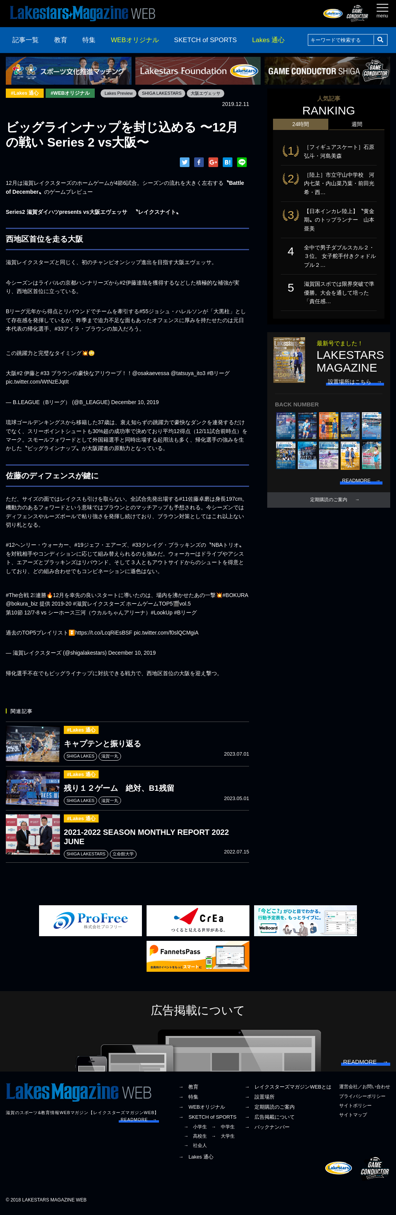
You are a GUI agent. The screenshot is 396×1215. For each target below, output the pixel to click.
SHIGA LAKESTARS (169, 93)
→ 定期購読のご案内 (269, 1110)
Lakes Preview (124, 93)
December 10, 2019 (135, 402)
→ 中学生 (223, 1130)
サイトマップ (353, 1118)
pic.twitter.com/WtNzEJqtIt (37, 382)
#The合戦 (17, 595)
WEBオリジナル (135, 40)
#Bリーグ (218, 373)
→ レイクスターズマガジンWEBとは (287, 1091)
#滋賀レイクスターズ (99, 604)
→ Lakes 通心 (195, 1161)
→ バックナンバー (267, 1130)
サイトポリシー (355, 1109)
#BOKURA (235, 595)
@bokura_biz (22, 604)
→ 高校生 (195, 1139)
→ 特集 (188, 1101)
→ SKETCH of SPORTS (207, 1120)
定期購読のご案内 (329, 505)
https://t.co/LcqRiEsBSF (103, 633)
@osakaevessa (150, 373)
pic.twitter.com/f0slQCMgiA (166, 633)
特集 (89, 40)
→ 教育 (188, 1091)
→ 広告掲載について (269, 1120)
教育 (60, 40)
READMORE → (139, 1123)
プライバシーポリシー (362, 1099)
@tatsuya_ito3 (188, 373)
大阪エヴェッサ (216, 93)
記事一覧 (25, 40)
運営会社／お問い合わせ (364, 1090)
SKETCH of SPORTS (205, 40)
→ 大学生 (223, 1139)
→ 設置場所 (259, 1101)
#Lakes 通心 (26, 93)
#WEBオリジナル (74, 93)
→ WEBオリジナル (201, 1110)
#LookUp (161, 613)
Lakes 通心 (268, 40)
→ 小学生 (195, 1130)
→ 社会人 (195, 1149)
